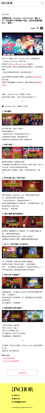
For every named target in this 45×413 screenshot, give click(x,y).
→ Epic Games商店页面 (10, 361)
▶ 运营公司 (16, 395)
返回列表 (22, 372)
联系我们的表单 (36, 77)
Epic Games (22, 64)
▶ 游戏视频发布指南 (19, 402)
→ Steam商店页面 (8, 358)
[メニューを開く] (42, 3)
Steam (13, 64)
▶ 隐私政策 (16, 399)
